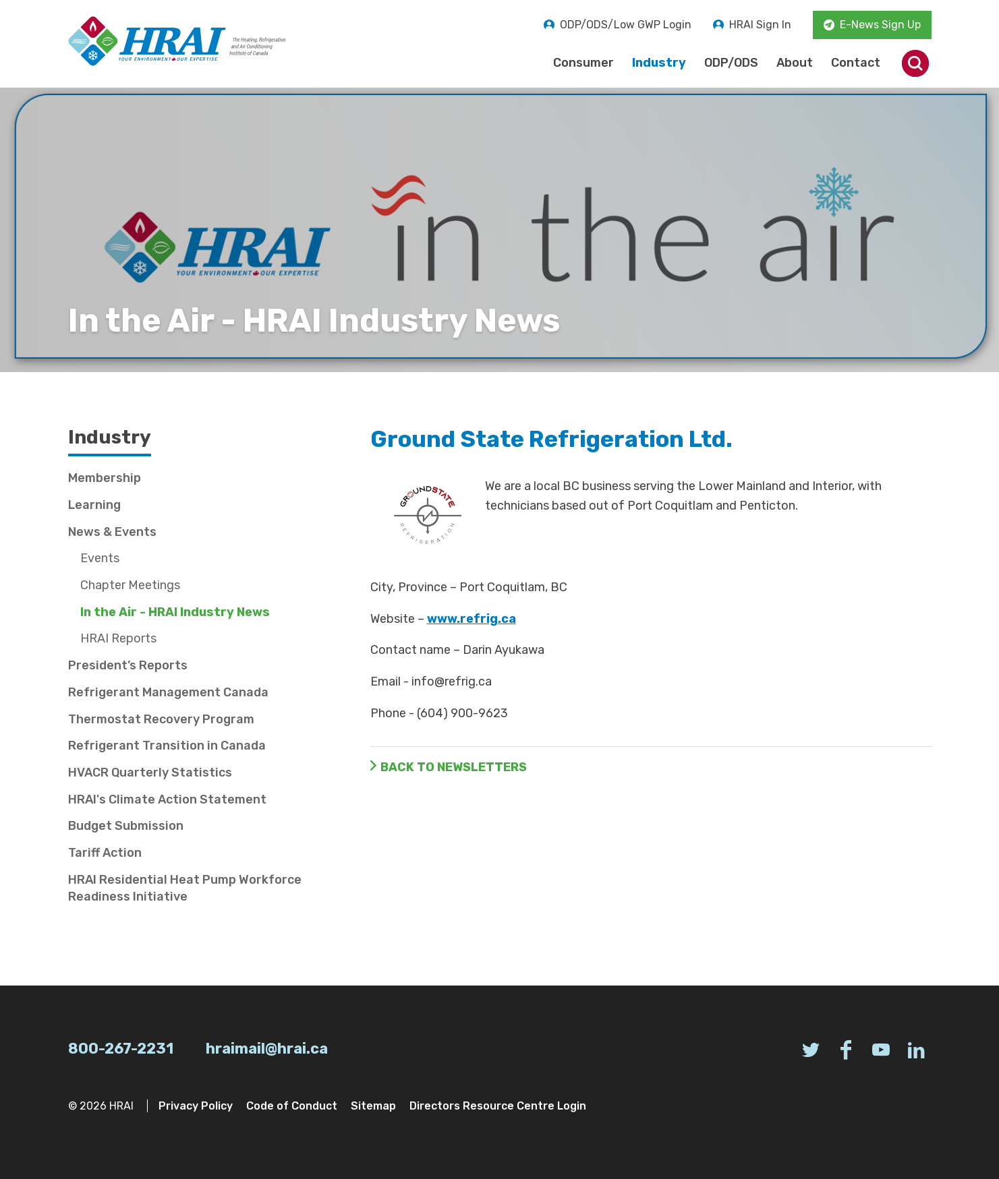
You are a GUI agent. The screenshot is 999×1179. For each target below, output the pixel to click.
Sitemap (373, 1105)
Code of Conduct (291, 1105)
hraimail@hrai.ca (267, 1048)
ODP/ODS (731, 62)
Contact (855, 62)
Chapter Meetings (130, 585)
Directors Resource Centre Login (497, 1105)
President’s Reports (128, 665)
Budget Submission (125, 825)
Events (99, 558)
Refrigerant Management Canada (168, 692)
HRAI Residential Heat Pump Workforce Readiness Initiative (185, 888)
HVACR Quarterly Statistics (150, 772)
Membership (104, 478)
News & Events (112, 531)
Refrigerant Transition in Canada (167, 745)
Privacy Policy (196, 1105)
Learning (94, 504)
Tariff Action (105, 852)
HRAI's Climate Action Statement (167, 799)
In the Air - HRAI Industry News (175, 612)
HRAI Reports (118, 638)
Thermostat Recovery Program (161, 719)
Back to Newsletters (453, 767)
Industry (659, 62)
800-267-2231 (120, 1048)
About (794, 62)
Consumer (583, 62)
